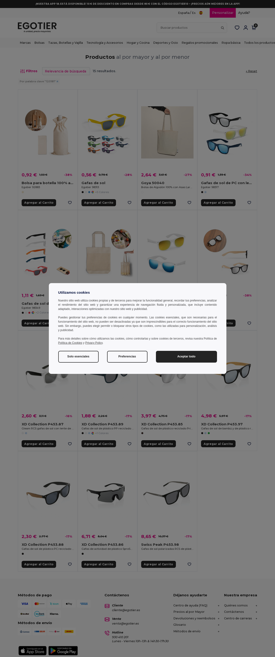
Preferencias (127, 356)
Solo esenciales (78, 356)
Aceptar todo (186, 356)
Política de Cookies (70, 342)
